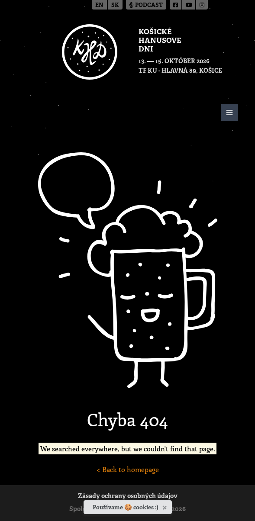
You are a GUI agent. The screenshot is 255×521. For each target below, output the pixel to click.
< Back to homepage (128, 469)
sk (115, 5)
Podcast (146, 5)
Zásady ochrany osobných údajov (128, 496)
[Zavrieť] (165, 506)
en (99, 5)
